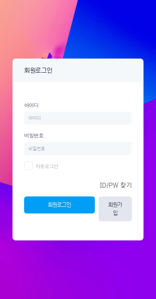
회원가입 (115, 208)
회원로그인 (59, 204)
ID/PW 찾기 (116, 185)
